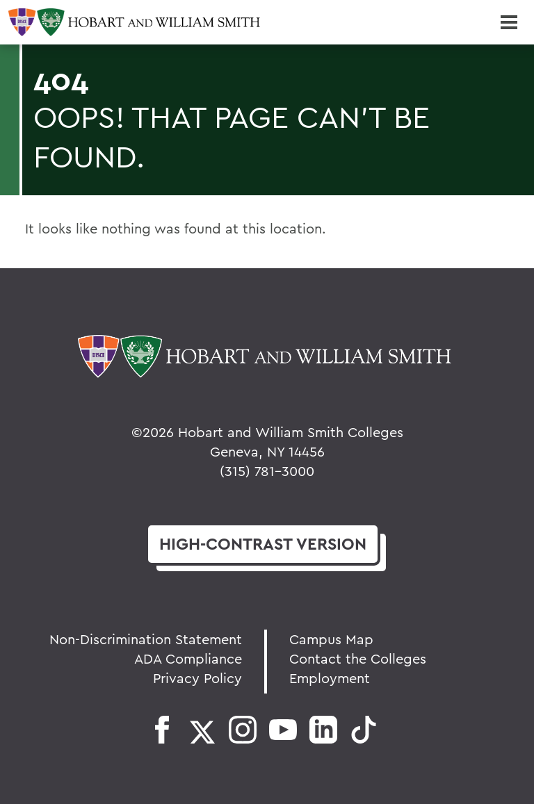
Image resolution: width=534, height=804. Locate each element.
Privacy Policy (197, 678)
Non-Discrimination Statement (145, 639)
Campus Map (331, 639)
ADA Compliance (188, 658)
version (262, 544)
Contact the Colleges (357, 658)
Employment (329, 678)
